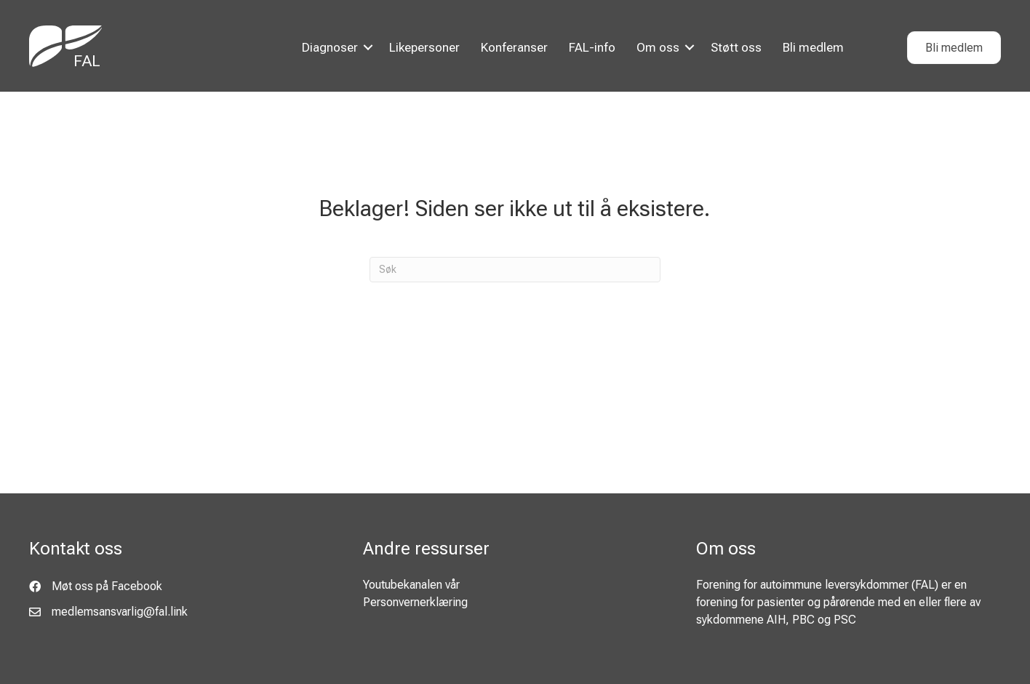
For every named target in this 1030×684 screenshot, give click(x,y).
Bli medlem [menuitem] (813, 47)
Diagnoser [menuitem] (330, 47)
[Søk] (515, 269)
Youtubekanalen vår (411, 585)
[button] (368, 47)
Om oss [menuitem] (657, 47)
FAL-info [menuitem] (592, 47)
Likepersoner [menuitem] (424, 47)
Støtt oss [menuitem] (736, 47)
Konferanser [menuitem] (514, 47)
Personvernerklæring (415, 602)
